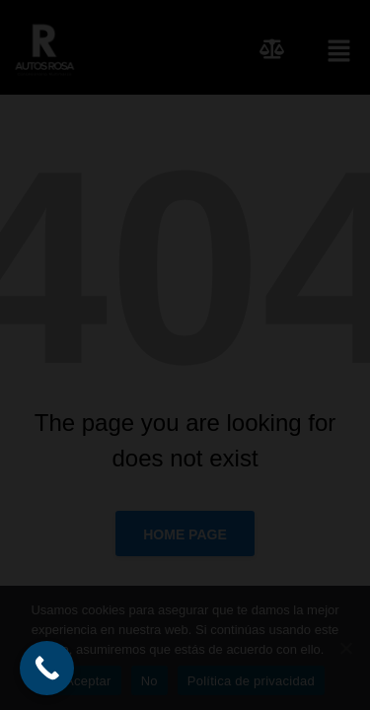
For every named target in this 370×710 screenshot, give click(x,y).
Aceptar (88, 681)
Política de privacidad (251, 681)
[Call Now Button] (47, 668)
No (149, 681)
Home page (185, 534)
